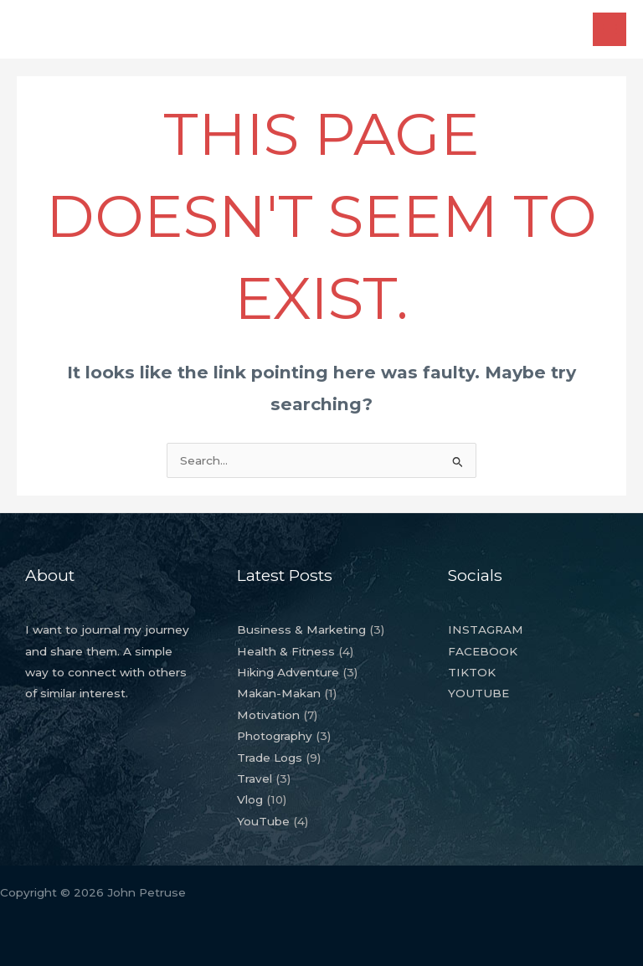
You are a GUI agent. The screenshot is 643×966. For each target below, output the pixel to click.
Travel (254, 778)
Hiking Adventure (288, 672)
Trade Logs (269, 757)
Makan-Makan (279, 693)
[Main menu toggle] (610, 30)
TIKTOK (472, 672)
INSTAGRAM (485, 629)
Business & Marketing (301, 629)
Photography (274, 735)
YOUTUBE (478, 693)
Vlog (250, 799)
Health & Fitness (286, 651)
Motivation (268, 715)
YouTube (263, 821)
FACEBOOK (482, 651)
